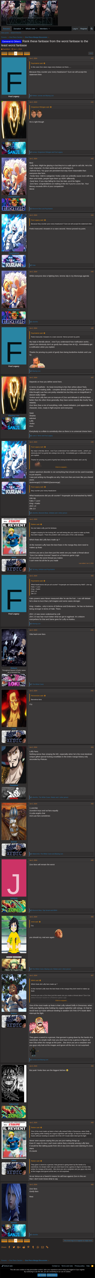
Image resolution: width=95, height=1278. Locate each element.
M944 (15, 560)
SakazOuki (15, 1112)
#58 (91, 1074)
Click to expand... (61, 470)
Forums (6, 29)
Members (44, 29)
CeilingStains (15, 197)
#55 (91, 865)
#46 (91, 328)
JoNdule (15, 903)
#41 (91, 58)
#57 (91, 980)
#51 (91, 635)
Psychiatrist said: (38, 63)
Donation (17, 29)
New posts (5, 33)
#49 (91, 522)
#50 (91, 578)
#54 (91, 809)
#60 (91, 1192)
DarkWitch (6, 49)
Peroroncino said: (38, 701)
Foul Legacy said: (38, 220)
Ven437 (15, 1230)
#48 (91, 445)
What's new (30, 29)
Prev (4, 53)
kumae (15, 847)
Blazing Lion (14, 140)
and (43, 209)
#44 (91, 215)
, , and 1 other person (50, 515)
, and (44, 96)
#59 (91, 1130)
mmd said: (35, 927)
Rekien (15, 1018)
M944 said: (36, 985)
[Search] (91, 28)
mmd (15, 733)
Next (26, 53)
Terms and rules (67, 1266)
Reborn (15, 673)
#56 (91, 922)
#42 (91, 102)
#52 (91, 695)
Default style (7, 1266)
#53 (91, 752)
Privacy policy (79, 1266)
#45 (91, 272)
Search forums (16, 33)
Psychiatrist (15, 253)
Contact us (56, 1266)
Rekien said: (36, 527)
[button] (23, 28)
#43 (91, 159)
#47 (91, 377)
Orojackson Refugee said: (41, 107)
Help (88, 1266)
